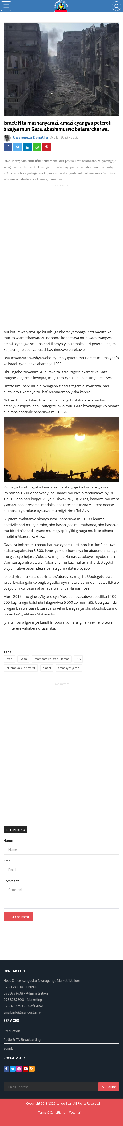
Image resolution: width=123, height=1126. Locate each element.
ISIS (78, 659)
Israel (9, 659)
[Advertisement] (62, 221)
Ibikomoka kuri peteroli (21, 668)
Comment (11, 881)
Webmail (75, 1112)
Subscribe (109, 1087)
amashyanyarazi (69, 668)
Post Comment (18, 917)
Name (8, 841)
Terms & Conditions (51, 1112)
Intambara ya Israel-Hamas (51, 659)
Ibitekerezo (15, 830)
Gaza (23, 659)
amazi (47, 668)
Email (8, 861)
